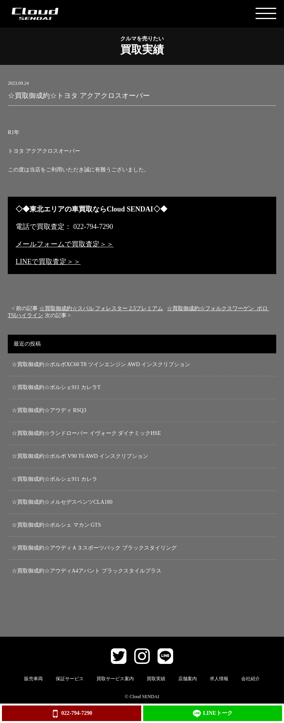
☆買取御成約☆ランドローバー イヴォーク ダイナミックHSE (86, 433)
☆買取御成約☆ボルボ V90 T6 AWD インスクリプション (80, 456)
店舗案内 (187, 678)
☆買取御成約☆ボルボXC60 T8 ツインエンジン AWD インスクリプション (101, 364)
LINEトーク (213, 713)
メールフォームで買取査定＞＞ (65, 244)
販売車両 (33, 678)
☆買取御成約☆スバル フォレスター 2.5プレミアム (101, 308)
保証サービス (70, 678)
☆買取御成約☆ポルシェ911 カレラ (54, 479)
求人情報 (219, 678)
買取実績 (156, 678)
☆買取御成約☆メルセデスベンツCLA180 (62, 502)
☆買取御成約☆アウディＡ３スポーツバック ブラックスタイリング (94, 548)
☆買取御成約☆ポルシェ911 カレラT (56, 387)
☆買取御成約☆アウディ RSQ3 (49, 410)
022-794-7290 (71, 713)
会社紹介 (250, 678)
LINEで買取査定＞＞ (48, 261)
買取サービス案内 (115, 678)
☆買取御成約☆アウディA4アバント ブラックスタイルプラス (86, 571)
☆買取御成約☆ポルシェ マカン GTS (56, 525)
